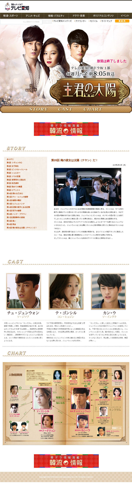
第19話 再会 (11, 224)
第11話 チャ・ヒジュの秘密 (17, 197)
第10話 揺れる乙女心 (15, 193)
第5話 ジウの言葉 (13, 176)
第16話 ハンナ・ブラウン (16, 214)
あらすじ (10, 159)
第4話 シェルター (13, 173)
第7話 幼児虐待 (13, 183)
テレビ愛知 (17, 6)
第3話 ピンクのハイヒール (17, 169)
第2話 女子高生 (13, 166)
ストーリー (36, 109)
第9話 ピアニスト (13, 190)
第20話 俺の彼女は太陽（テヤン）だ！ (22, 228)
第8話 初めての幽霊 (14, 187)
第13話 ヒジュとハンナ (16, 204)
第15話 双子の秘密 (14, 211)
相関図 (95, 109)
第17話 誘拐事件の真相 (16, 217)
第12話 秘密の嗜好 (14, 200)
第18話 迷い (11, 221)
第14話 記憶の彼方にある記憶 (18, 207)
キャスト (66, 109)
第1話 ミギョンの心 (14, 163)
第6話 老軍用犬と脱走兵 (16, 180)
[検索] (20, 22)
